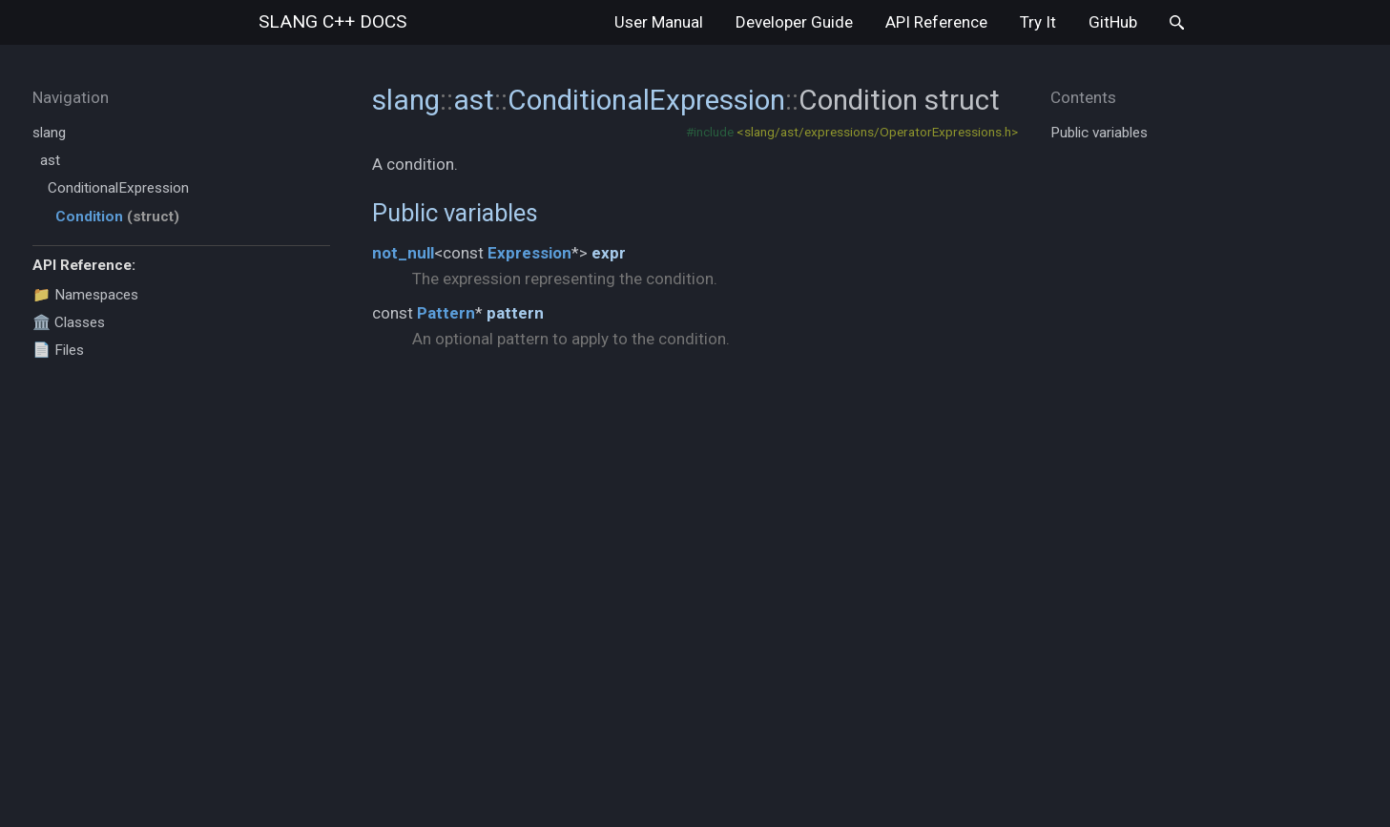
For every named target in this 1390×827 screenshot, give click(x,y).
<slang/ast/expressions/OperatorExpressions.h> (877, 131)
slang (332, 21)
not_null (403, 252)
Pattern (446, 312)
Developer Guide (794, 21)
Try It (1038, 21)
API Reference (936, 21)
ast (50, 160)
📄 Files (58, 350)
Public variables (455, 212)
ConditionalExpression (118, 187)
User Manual (658, 21)
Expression (529, 252)
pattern (515, 312)
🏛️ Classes (68, 322)
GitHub (1113, 21)
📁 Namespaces (85, 294)
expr (608, 252)
